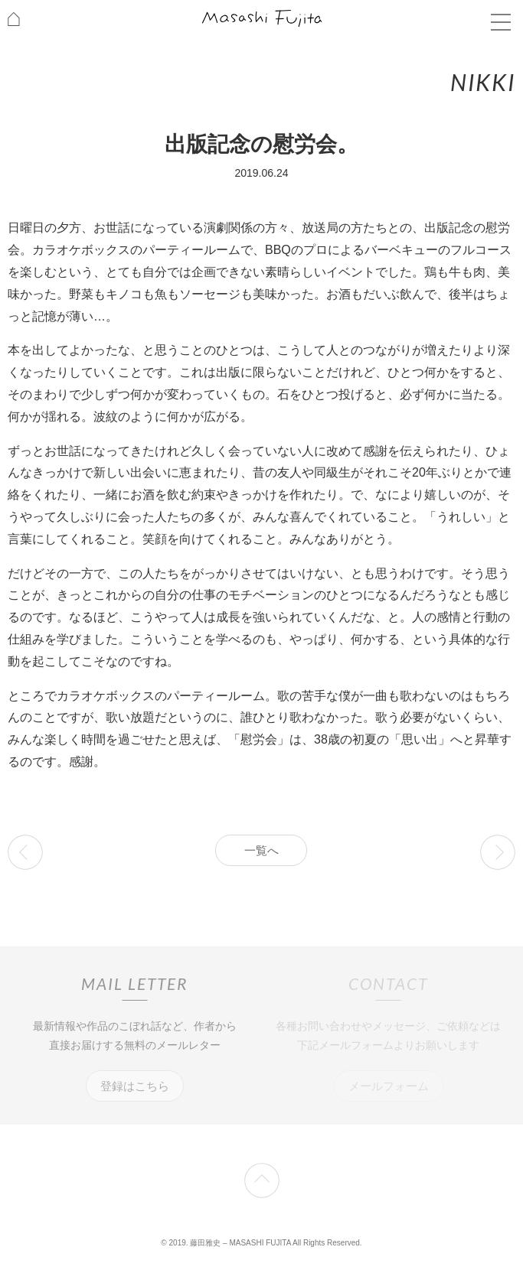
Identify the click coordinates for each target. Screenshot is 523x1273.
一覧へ (261, 850)
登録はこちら (134, 1085)
